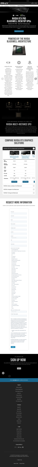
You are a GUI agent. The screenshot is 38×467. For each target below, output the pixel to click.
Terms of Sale (19, 436)
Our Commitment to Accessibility (19, 440)
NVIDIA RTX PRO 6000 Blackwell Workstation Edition (14, 157)
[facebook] (15, 447)
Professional (6, 5)
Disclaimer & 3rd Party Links (19, 438)
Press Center (19, 411)
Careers (19, 419)
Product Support (19, 387)
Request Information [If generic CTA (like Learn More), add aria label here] (19, 31)
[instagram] (23, 447)
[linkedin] (21, 447)
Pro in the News (19, 413)
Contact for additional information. (19, 380)
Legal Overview (19, 429)
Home (2, 5)
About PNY (19, 409)
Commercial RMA (19, 397)
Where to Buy (19, 421)
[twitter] (17, 447)
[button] (35, 82)
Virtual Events (19, 415)
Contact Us (19, 393)
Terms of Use (19, 434)
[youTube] (19, 447)
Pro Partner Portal (19, 401)
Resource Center (19, 417)
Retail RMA (19, 399)
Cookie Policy (19, 433)
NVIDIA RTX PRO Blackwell (21, 5)
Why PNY (19, 407)
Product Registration (19, 389)
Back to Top (20, 459)
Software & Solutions (12, 5)
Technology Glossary (19, 391)
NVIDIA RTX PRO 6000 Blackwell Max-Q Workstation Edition (25, 157)
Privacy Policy (19, 431)
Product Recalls (19, 395)
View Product (14, 181)
